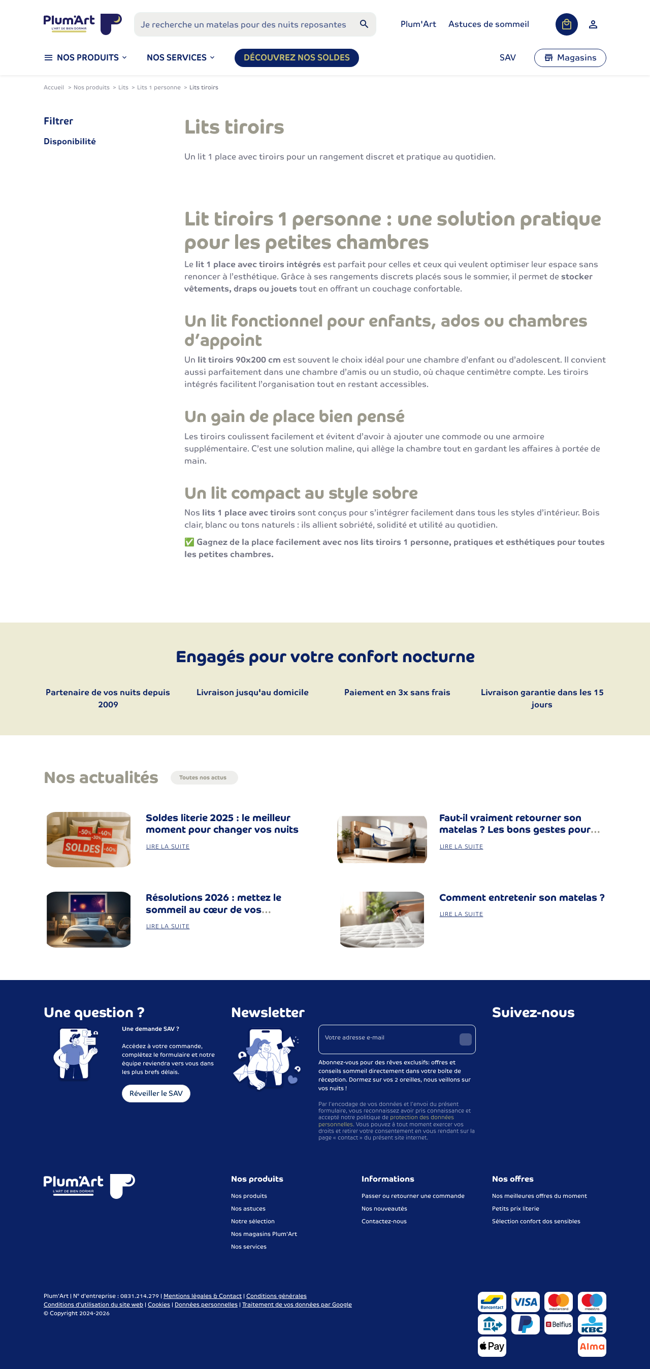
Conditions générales (276, 1295)
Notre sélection (253, 1221)
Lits (123, 87)
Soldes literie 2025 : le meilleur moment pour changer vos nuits (222, 823)
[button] (181, 58)
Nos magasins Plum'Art (264, 1233)
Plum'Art (418, 24)
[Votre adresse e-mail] (397, 1039)
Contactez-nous (384, 1221)
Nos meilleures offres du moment (539, 1195)
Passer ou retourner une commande (413, 1195)
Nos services (249, 1246)
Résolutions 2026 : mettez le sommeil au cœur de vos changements (213, 909)
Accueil (54, 87)
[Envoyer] (466, 1039)
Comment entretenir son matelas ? (522, 897)
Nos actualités (101, 777)
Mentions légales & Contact (203, 1295)
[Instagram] (523, 1038)
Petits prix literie (515, 1208)
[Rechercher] (364, 24)
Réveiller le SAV (156, 1093)
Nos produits (92, 87)
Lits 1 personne (159, 87)
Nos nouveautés (384, 1208)
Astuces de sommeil (488, 24)
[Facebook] (501, 1038)
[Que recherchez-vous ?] (255, 24)
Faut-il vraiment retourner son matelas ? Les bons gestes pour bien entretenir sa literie (515, 830)
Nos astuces (248, 1208)
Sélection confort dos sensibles (536, 1221)
